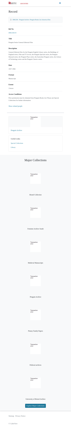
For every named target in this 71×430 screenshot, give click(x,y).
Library (13, 147)
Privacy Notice (20, 416)
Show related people (15, 106)
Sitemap (11, 416)
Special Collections (17, 143)
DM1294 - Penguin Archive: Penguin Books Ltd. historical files (32, 20)
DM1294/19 (12, 33)
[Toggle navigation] (60, 3)
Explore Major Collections (36, 406)
